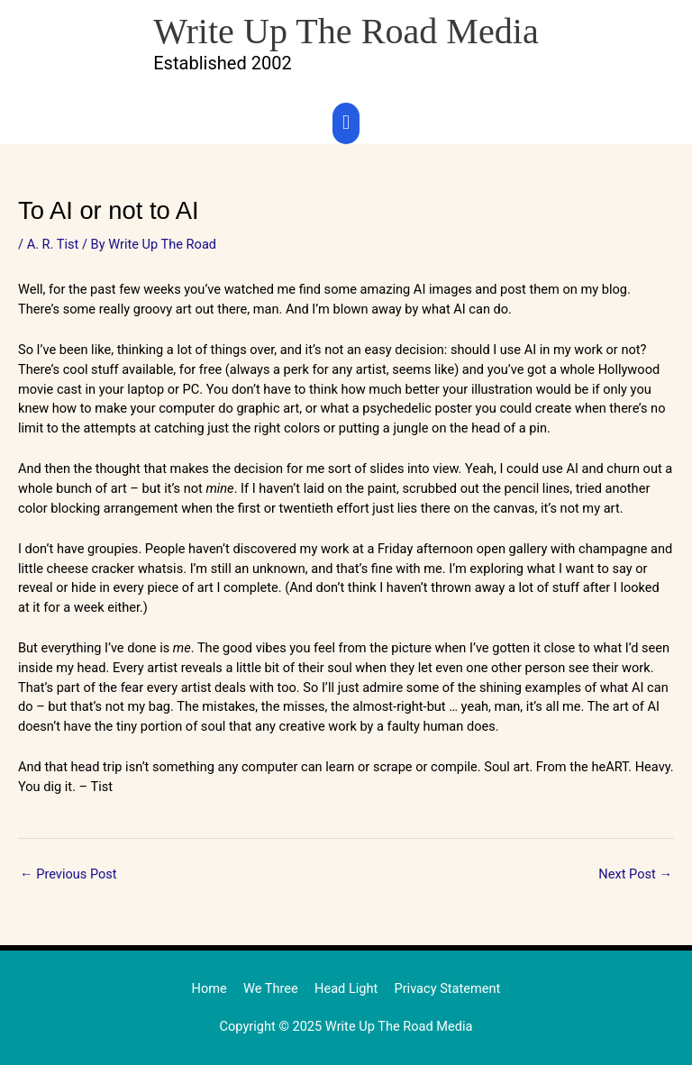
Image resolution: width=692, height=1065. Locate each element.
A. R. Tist (53, 244)
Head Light (346, 988)
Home (209, 988)
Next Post (635, 874)
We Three (270, 988)
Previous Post (68, 874)
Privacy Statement (447, 988)
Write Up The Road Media (346, 31)
